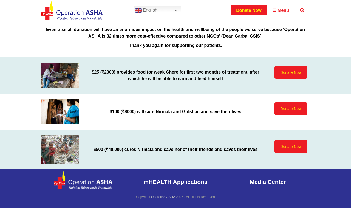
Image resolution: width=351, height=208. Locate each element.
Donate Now (248, 10)
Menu (281, 10)
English (146, 10)
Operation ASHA (163, 197)
